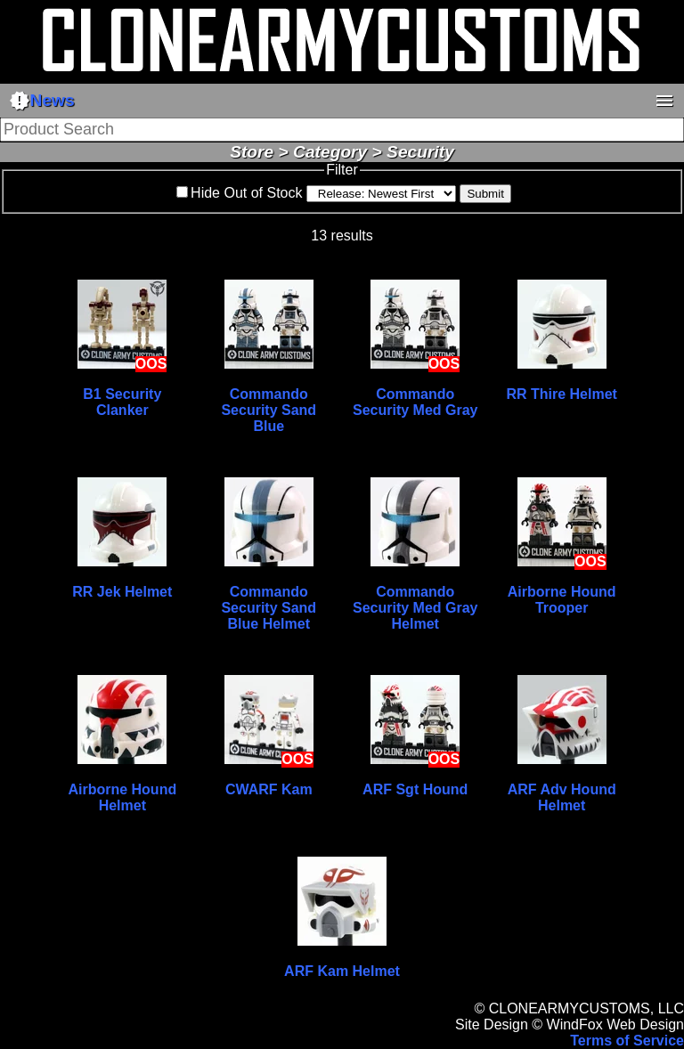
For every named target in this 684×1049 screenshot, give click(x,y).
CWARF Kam (269, 789)
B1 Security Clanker (122, 402)
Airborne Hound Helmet (122, 797)
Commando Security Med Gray (415, 402)
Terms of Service (627, 1040)
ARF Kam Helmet (342, 971)
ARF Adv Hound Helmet (562, 797)
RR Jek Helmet (122, 591)
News (42, 100)
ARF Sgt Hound (415, 789)
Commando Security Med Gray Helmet (415, 607)
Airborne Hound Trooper (562, 599)
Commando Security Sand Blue (268, 410)
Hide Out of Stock (246, 192)
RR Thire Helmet (561, 394)
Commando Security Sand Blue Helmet (268, 607)
